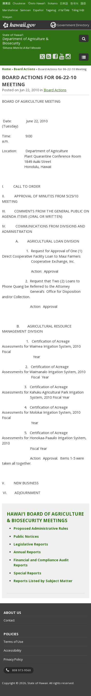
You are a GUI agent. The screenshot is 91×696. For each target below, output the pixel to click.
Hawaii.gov (18, 25)
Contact (9, 620)
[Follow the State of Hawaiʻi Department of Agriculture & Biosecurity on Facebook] (55, 56)
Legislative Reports (31, 544)
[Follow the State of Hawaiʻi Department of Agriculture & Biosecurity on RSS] (48, 56)
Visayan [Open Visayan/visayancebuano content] (7, 17)
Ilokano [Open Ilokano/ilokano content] (53, 3)
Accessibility (12, 650)
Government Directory (73, 25)
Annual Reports (27, 552)
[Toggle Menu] (84, 57)
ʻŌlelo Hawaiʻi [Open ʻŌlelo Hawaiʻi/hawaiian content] (36, 3)
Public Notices (26, 536)
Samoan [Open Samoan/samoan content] (25, 10)
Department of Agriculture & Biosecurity (25, 40)
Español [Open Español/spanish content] (38, 10)
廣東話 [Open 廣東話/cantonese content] (6, 3)
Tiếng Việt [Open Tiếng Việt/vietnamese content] (78, 10)
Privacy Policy (13, 659)
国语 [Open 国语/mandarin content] (83, 3)
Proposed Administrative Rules (41, 528)
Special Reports (27, 573)
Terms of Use (13, 641)
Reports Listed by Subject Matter (43, 581)
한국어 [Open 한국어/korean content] (74, 3)
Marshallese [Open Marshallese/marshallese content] (10, 10)
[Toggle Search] (84, 38)
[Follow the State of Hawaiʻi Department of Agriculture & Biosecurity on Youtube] (61, 56)
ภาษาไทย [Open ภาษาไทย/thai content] (63, 10)
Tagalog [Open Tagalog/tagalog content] (51, 10)
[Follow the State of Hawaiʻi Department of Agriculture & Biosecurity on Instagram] (68, 56)
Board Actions (24, 69)
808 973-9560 (21, 670)
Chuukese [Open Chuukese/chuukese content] (19, 3)
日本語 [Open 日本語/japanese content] (64, 3)
